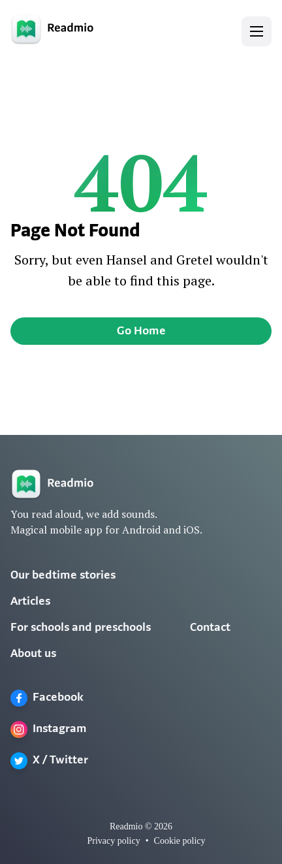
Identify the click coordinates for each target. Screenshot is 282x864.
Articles (30, 602)
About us (33, 654)
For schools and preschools (80, 628)
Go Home (141, 331)
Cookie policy (180, 841)
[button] (257, 31)
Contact (210, 628)
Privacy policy (113, 841)
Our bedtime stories (63, 575)
